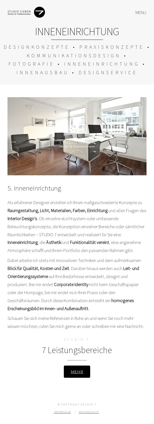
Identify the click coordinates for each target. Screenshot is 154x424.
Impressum (62, 412)
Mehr (77, 371)
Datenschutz (89, 412)
